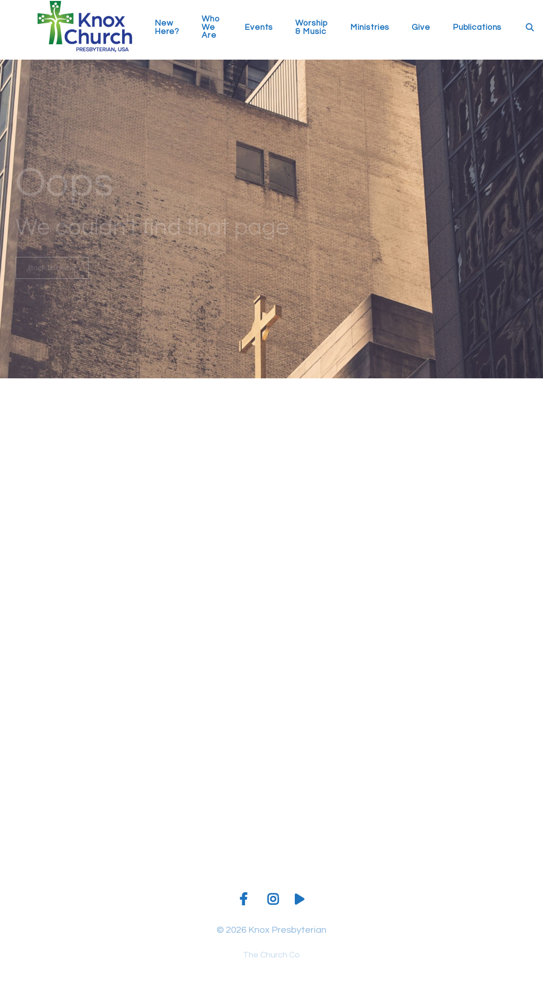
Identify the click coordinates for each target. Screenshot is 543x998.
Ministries (369, 28)
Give (421, 28)
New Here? (167, 28)
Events (258, 28)
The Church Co (271, 954)
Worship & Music (311, 28)
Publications (477, 28)
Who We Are (211, 27)
